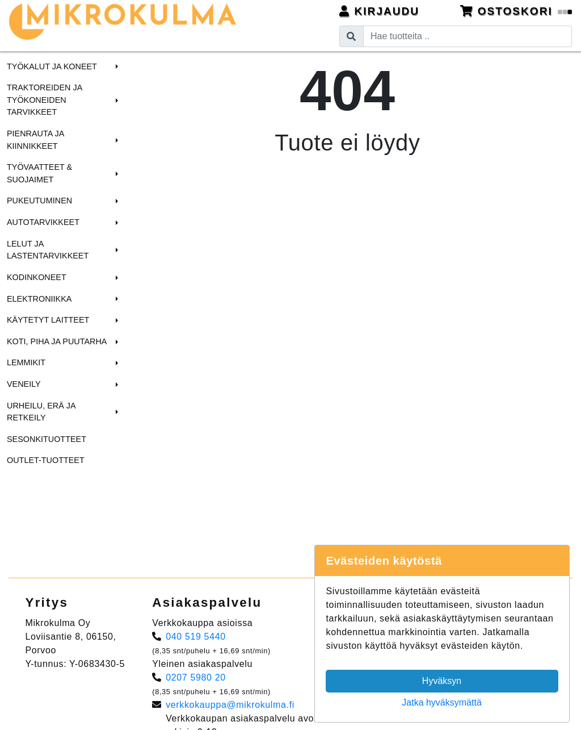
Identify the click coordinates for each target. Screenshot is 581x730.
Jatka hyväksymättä (442, 702)
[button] (115, 66)
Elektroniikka (39, 298)
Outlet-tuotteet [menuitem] (46, 460)
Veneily (24, 384)
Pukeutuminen (39, 200)
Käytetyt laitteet (48, 319)
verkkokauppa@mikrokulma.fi (230, 705)
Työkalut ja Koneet (52, 66)
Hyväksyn (441, 681)
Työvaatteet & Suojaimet (39, 173)
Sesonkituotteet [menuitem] (46, 439)
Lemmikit (26, 362)
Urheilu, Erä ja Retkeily (41, 412)
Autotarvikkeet (43, 222)
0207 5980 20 (196, 677)
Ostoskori (516, 11)
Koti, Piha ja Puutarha (57, 341)
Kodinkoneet (36, 277)
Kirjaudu (379, 11)
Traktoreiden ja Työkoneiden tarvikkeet (44, 99)
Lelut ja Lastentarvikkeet (48, 250)
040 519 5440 (196, 636)
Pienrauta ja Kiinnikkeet (35, 140)
